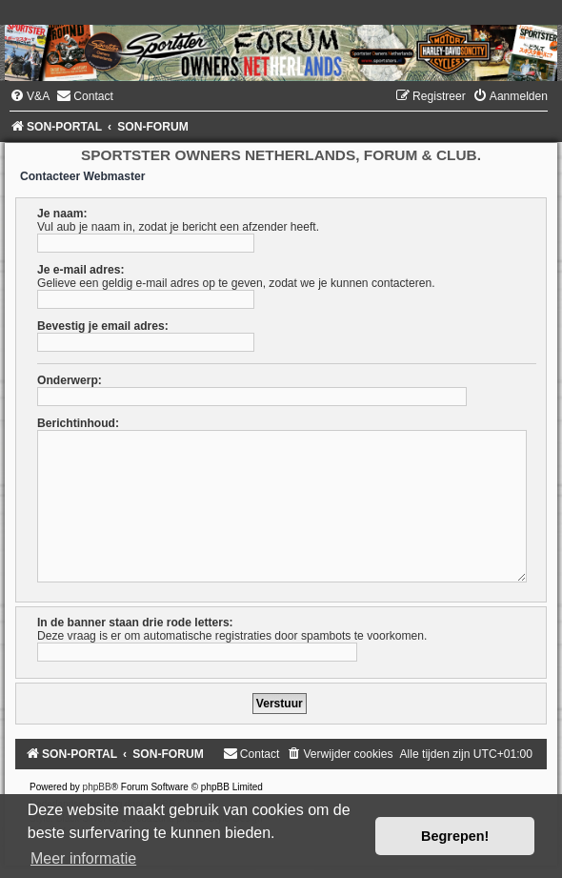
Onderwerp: (69, 380)
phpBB (97, 787)
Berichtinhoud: (78, 423)
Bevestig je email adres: (103, 326)
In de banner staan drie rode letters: (135, 622)
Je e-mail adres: (80, 269)
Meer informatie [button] (83, 858)
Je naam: (62, 213)
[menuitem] (30, 96)
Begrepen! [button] (455, 836)
